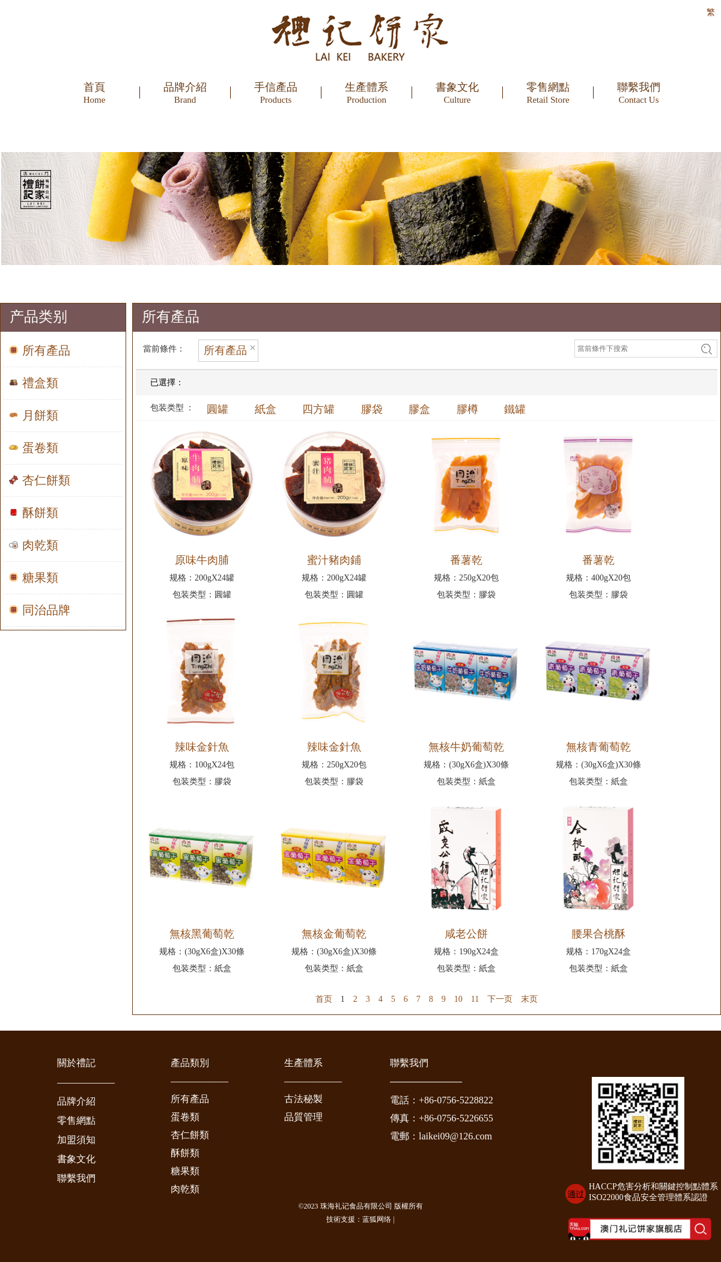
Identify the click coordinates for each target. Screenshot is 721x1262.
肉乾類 (185, 1189)
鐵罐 (515, 409)
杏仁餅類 (190, 1135)
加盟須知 (76, 1140)
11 (475, 999)
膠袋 (372, 409)
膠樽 (467, 409)
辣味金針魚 (202, 747)
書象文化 (76, 1159)
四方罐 (318, 409)
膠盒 (419, 409)
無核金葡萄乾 (334, 934)
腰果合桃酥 (598, 934)
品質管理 (303, 1117)
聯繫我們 (76, 1178)
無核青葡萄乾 (598, 747)
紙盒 (265, 409)
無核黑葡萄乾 (201, 934)
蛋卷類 (185, 1117)
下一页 (500, 999)
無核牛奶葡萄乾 (466, 747)
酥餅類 (185, 1153)
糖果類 (185, 1171)
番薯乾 (466, 560)
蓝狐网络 (376, 1219)
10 (458, 999)
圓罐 (217, 409)
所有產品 (190, 1099)
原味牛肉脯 (202, 560)
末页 (529, 999)
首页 (323, 999)
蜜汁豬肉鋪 (334, 560)
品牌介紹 (76, 1101)
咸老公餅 (466, 934)
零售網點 (76, 1120)
